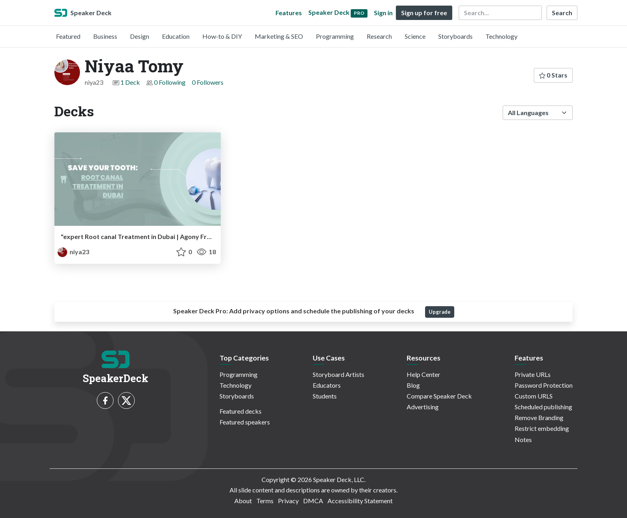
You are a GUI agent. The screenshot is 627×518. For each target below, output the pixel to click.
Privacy (288, 500)
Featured (68, 36)
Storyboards (455, 36)
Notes (523, 439)
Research (379, 36)
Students (325, 396)
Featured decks (241, 411)
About (243, 500)
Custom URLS (534, 396)
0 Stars (553, 75)
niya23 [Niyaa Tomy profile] (73, 251)
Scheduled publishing (543, 406)
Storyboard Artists (338, 374)
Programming (335, 36)
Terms (265, 500)
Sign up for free (424, 12)
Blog (413, 385)
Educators (327, 385)
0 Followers (208, 82)
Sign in (383, 12)
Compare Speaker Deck (439, 396)
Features (289, 12)
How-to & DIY (222, 36)
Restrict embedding (542, 428)
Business (105, 36)
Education (176, 36)
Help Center (423, 374)
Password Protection (544, 385)
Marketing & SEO (279, 36)
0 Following (170, 82)
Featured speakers (245, 422)
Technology (501, 36)
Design (139, 36)
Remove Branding (539, 417)
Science (415, 36)
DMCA (313, 500)
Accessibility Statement (360, 500)
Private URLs (533, 374)
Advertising (423, 406)
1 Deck (130, 82)
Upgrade (440, 312)
